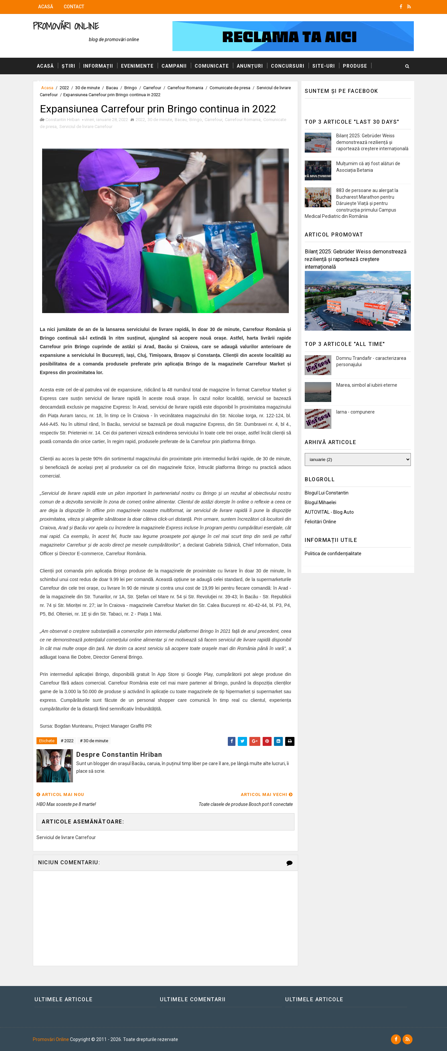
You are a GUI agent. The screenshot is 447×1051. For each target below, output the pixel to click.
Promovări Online (66, 26)
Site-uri (323, 66)
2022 (140, 119)
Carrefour (213, 119)
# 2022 (67, 740)
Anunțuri (250, 66)
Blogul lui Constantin (327, 492)
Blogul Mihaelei (320, 502)
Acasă (45, 6)
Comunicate (212, 66)
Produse (355, 66)
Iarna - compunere (355, 412)
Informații (98, 66)
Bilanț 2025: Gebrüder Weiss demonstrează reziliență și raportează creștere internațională (372, 142)
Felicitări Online (320, 521)
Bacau (181, 119)
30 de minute (160, 119)
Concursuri (287, 66)
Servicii (47, 82)
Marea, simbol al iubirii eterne (366, 385)
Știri (68, 66)
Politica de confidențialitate (333, 553)
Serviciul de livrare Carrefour (85, 126)
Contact (74, 6)
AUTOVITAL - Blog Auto (329, 512)
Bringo (195, 119)
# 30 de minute (94, 740)
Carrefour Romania (243, 119)
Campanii (174, 66)
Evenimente (137, 66)
